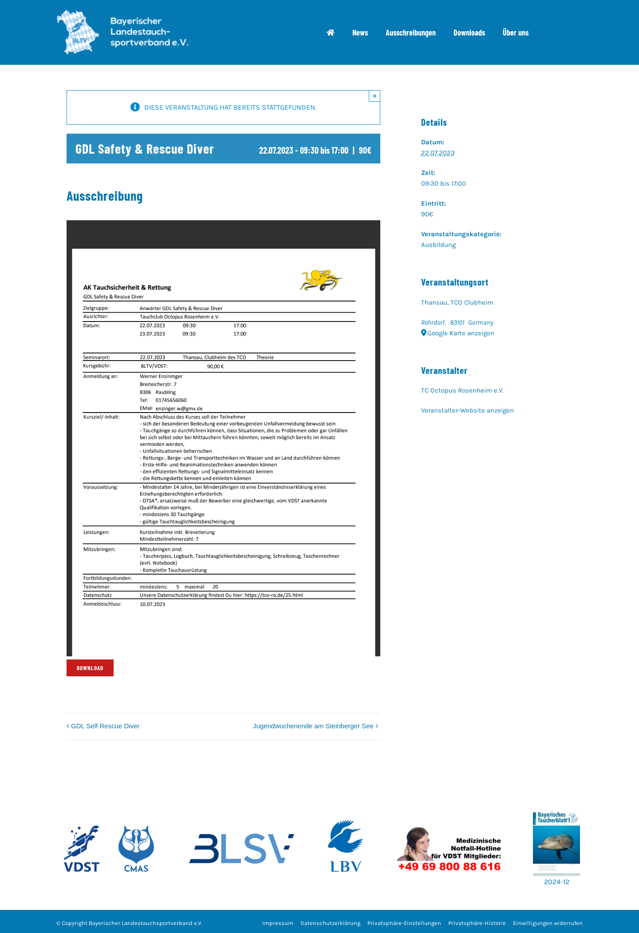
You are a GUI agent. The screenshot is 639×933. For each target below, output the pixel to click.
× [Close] (375, 95)
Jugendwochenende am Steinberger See (313, 726)
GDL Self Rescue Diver (105, 726)
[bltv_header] (122, 13)
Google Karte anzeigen (460, 333)
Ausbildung (438, 245)
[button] (404, 923)
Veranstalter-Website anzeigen (467, 410)
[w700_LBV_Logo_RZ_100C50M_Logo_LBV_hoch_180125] (346, 806)
